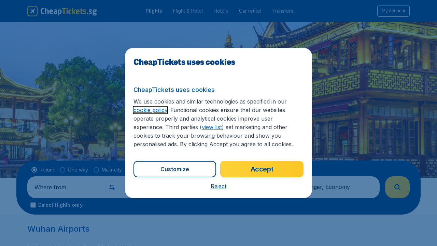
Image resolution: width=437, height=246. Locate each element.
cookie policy (150, 110)
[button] (218, 186)
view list (212, 127)
